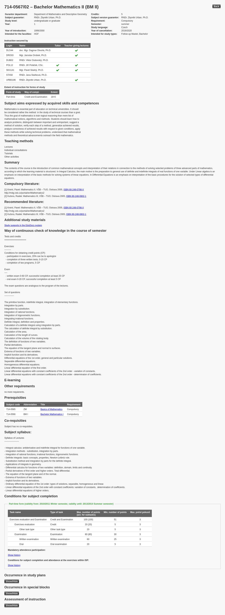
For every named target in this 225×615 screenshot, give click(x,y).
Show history (14, 555)
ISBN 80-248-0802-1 (76, 196)
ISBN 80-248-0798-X (74, 189)
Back (216, 6)
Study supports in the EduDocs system (23, 225)
